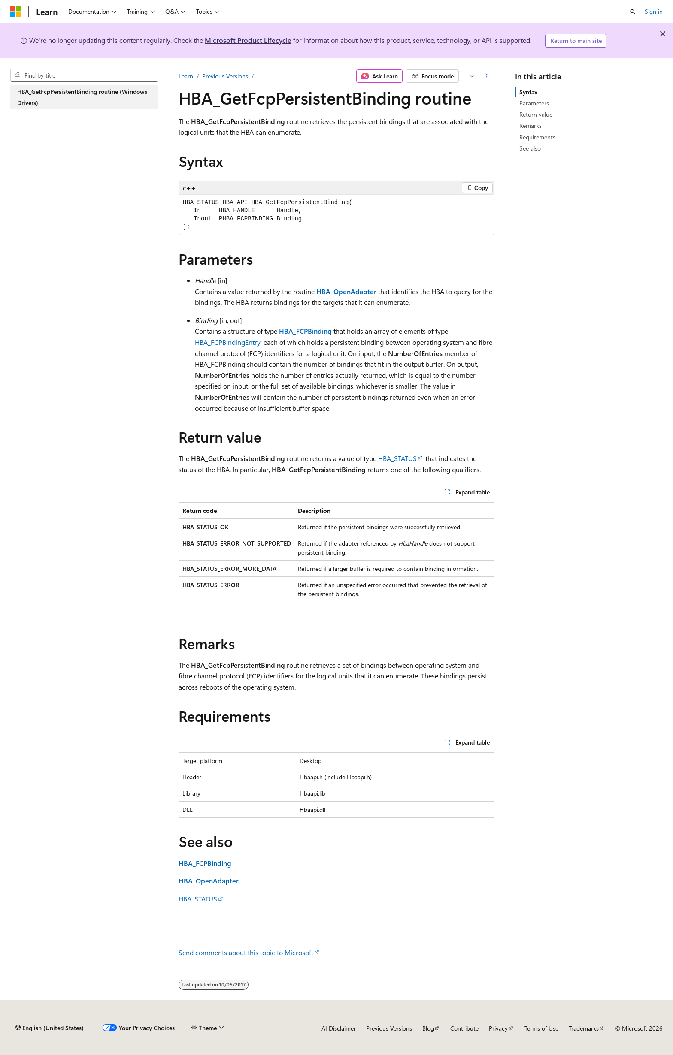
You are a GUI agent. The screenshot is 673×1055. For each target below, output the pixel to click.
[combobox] (84, 75)
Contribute (464, 1028)
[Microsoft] (15, 11)
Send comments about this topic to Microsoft (246, 952)
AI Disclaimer (338, 1028)
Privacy (498, 1028)
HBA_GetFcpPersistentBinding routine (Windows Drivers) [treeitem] (82, 97)
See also (530, 148)
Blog (428, 1028)
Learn (186, 76)
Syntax (528, 92)
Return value (535, 114)
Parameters (534, 103)
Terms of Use (541, 1028)
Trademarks (584, 1028)
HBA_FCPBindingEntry (228, 342)
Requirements (537, 137)
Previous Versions (225, 76)
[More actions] (486, 76)
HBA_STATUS (397, 458)
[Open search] (632, 11)
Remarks (530, 125)
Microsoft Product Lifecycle (248, 40)
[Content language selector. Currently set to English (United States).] (49, 1028)
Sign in (654, 11)
